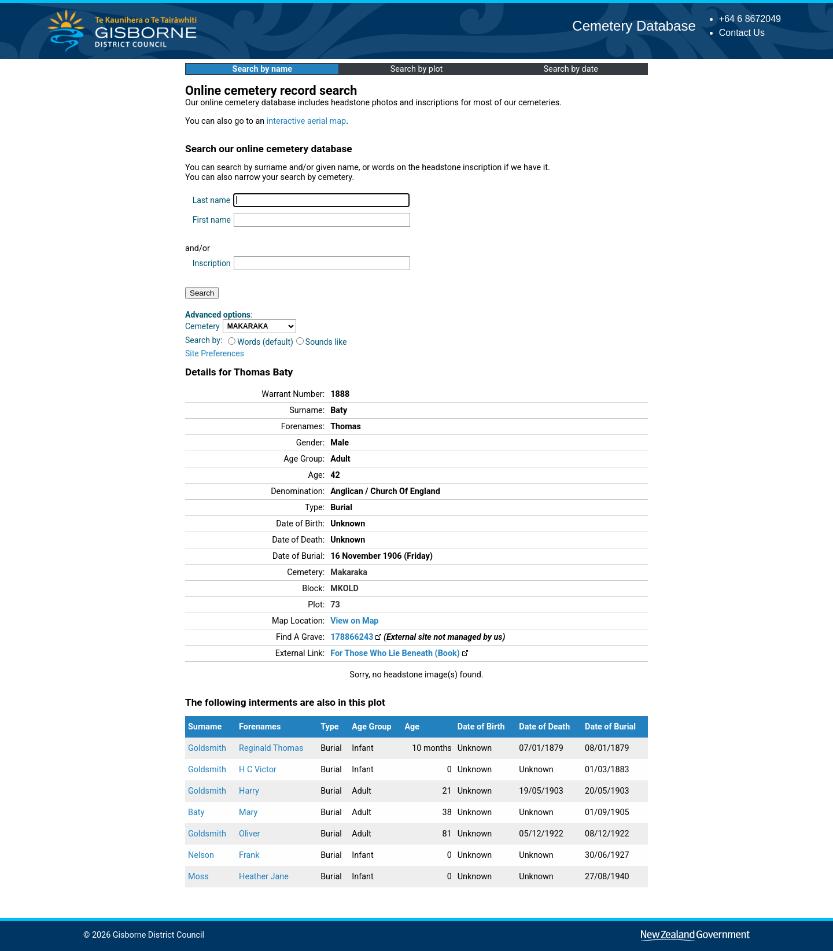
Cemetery (202, 326)
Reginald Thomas (271, 748)
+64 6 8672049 (750, 19)
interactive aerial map (306, 121)
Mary (248, 812)
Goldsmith (207, 748)
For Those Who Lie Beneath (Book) (399, 653)
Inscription (212, 263)
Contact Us (742, 33)
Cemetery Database (633, 26)
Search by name (262, 69)
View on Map (354, 621)
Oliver (249, 834)
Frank (249, 855)
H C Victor (258, 770)
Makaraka (348, 572)
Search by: (203, 340)
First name (212, 219)
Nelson (201, 855)
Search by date (570, 69)
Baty (196, 812)
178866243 (355, 637)
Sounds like (321, 342)
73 (335, 605)
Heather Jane (264, 877)
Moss (198, 877)
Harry (249, 791)
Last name (211, 200)
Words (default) (260, 342)
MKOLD (344, 589)
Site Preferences (214, 353)
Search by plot (416, 69)
